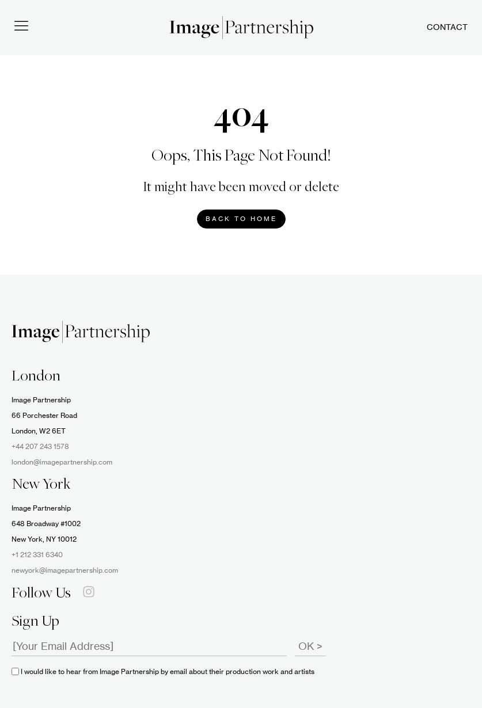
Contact (447, 28)
